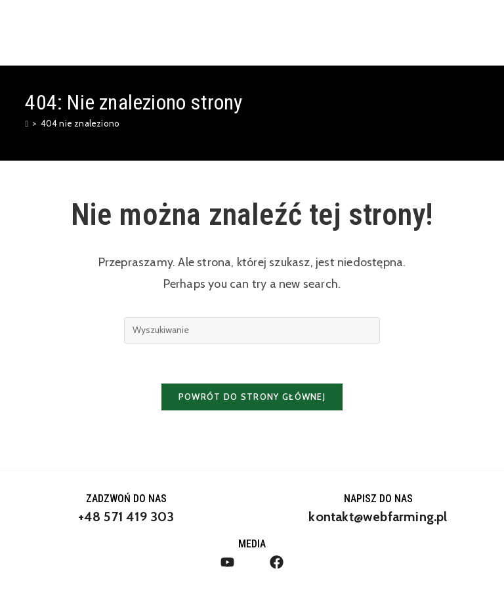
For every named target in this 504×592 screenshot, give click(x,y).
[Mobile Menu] (472, 32)
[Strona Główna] (26, 123)
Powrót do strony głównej (252, 396)
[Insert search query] (252, 330)
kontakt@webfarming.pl (377, 516)
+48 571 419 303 (126, 516)
